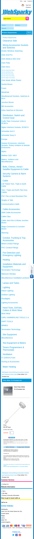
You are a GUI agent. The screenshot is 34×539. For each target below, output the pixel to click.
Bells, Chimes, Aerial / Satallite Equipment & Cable (16, 168)
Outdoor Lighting (8, 295)
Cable (5, 180)
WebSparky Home (7, 372)
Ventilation (7, 354)
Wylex (3, 151)
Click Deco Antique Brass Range (8, 70)
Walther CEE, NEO (9, 155)
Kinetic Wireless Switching (11, 51)
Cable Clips (6, 216)
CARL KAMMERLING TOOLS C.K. (15, 317)
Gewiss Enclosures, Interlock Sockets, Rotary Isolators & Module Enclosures (15, 145)
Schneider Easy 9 (8, 135)
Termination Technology (10, 270)
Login (25, 1)
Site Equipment (10, 334)
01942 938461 (7, 506)
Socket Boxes (6, 84)
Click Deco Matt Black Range (7, 72)
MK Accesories (7, 106)
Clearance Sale (10, 41)
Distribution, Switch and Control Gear (13, 116)
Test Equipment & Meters (14, 343)
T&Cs (21, 1)
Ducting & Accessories (10, 362)
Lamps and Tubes (11, 283)
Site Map (4, 493)
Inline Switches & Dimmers (12, 110)
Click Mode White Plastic (11, 80)
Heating (6, 260)
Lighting (6, 287)
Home (3, 25)
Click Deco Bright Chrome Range (8, 77)
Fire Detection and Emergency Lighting (12, 254)
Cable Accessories (11, 209)
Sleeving (4, 233)
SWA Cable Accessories (11, 212)
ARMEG (4, 325)
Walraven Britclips (8, 274)
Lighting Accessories (9, 303)
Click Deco (5, 67)
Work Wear (5, 313)
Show (29, 32)
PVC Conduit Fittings (9, 248)
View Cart (28, 5)
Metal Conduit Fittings (10, 244)
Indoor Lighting (7, 291)
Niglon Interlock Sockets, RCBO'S (15, 127)
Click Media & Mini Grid (10, 59)
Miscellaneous (7, 338)
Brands (4, 28)
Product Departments (9, 37)
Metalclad (5, 92)
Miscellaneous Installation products (15, 278)
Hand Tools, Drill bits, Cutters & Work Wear (12, 309)
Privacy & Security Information (10, 495)
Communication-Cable (10, 204)
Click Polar (5, 63)
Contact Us (29, 1)
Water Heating (9, 367)
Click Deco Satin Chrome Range (7, 75)
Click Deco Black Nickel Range (7, 73)
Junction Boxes (7, 102)
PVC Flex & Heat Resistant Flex (14, 196)
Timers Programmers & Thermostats (13, 348)
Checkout (28, 7)
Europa (4, 139)
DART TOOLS (7, 321)
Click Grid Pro (7, 55)
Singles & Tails (7, 200)
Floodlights (5, 299)
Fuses (3, 88)
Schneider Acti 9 (8, 131)
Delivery (17, 25)
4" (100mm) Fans (8, 358)
